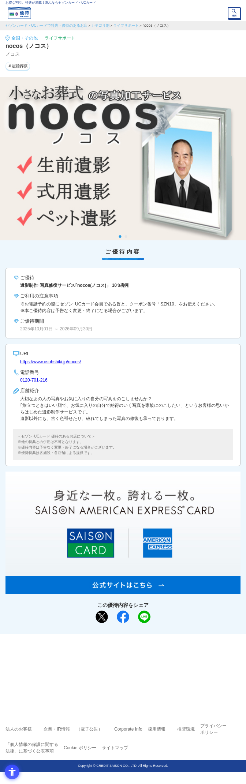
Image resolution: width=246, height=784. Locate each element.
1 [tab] (120, 236)
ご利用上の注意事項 (93, 656)
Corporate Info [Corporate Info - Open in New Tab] (128, 729)
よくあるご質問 (151, 656)
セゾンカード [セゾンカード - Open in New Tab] (101, 666)
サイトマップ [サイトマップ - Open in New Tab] (115, 747)
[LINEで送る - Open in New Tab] (144, 617)
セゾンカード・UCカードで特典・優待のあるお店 (46, 25)
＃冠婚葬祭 (18, 66)
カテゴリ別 (100, 25)
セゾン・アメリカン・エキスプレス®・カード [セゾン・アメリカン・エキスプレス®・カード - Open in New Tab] (120, 675)
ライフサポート (126, 25)
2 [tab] (126, 236)
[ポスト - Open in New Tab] (102, 617)
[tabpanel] (123, 159)
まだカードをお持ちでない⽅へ (120, 642)
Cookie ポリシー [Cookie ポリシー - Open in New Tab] (80, 747)
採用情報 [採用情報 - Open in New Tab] (156, 729)
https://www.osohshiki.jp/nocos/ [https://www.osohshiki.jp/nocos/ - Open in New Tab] (50, 361)
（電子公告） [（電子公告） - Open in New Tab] (89, 729)
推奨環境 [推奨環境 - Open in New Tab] (186, 729)
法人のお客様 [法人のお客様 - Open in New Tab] (18, 729)
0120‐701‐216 (34, 380)
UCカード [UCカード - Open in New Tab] (142, 666)
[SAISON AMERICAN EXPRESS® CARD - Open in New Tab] (123, 590)
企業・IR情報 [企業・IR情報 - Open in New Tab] (57, 729)
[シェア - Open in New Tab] (123, 617)
